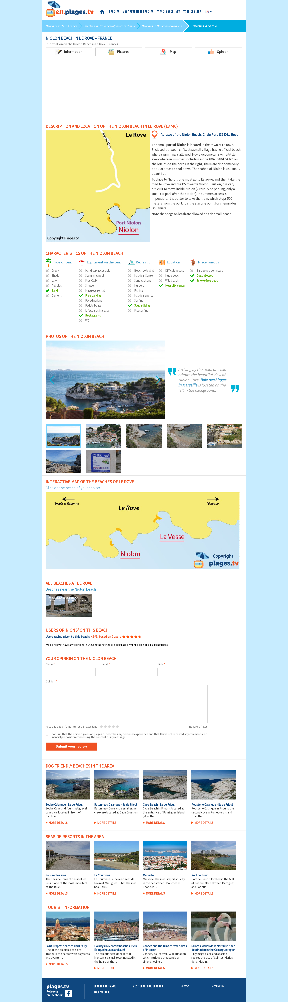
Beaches (114, 12)
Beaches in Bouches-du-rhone (162, 26)
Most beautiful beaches (137, 12)
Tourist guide (192, 12)
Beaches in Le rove (204, 26)
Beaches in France (105, 986)
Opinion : (52, 681)
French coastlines (168, 12)
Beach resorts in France (61, 26)
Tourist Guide (102, 992)
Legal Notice (217, 986)
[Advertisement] (144, 90)
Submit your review (71, 746)
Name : (50, 664)
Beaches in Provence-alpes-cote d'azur (109, 26)
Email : (106, 664)
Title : (161, 664)
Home (103, 12)
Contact (184, 986)
